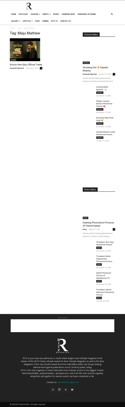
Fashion (35, 14)
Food (37, 21)
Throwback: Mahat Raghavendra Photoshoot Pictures (104, 258)
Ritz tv (54, 21)
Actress (86, 63)
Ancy (85, 229)
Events (47, 14)
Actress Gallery (91, 34)
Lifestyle (28, 21)
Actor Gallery (90, 189)
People (56, 14)
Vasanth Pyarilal (17, 68)
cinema (45, 21)
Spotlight (23, 14)
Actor (85, 218)
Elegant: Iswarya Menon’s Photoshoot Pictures (104, 103)
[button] (111, 14)
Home (13, 14)
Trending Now (68, 14)
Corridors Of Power (86, 14)
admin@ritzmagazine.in (68, 382)
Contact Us (65, 21)
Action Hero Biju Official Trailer (26, 64)
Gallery (15, 21)
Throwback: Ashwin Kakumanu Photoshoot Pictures (105, 292)
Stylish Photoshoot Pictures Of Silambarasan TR (103, 275)
